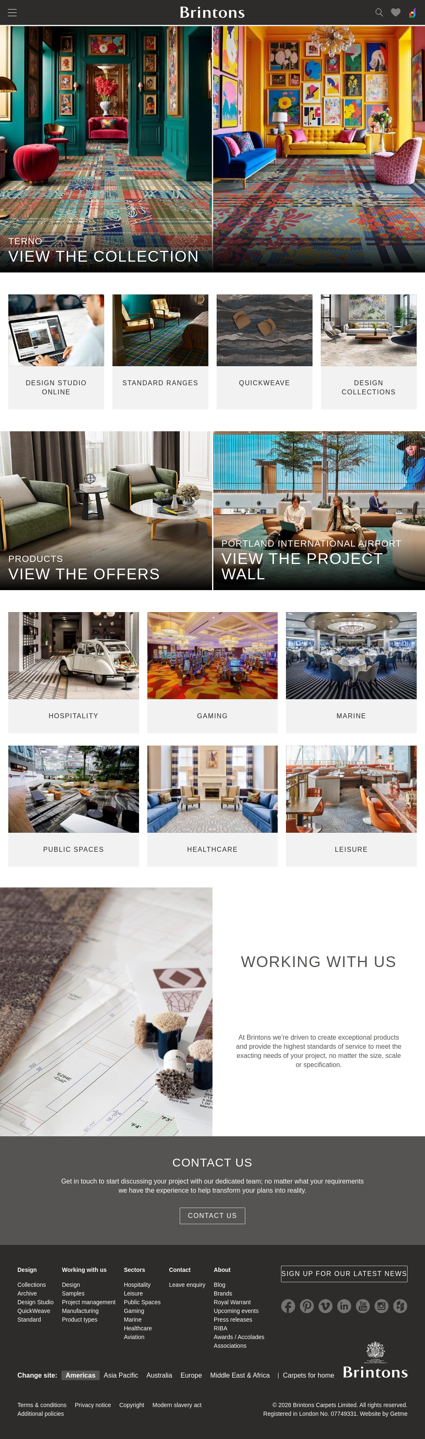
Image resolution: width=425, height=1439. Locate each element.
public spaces (73, 849)
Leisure (133, 1293)
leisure (351, 849)
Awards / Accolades (239, 1337)
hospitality (73, 716)
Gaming (134, 1311)
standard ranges (160, 382)
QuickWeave (33, 1311)
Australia (159, 1375)
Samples (73, 1293)
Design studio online (56, 387)
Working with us (84, 1269)
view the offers (84, 574)
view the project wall (302, 566)
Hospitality (137, 1284)
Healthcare (138, 1328)
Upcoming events (236, 1311)
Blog (219, 1284)
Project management (88, 1302)
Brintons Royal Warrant (375, 1359)
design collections (369, 387)
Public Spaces (142, 1302)
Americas (80, 1375)
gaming (212, 716)
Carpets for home (309, 1375)
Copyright (131, 1405)
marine (351, 716)
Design (27, 1269)
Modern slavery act (176, 1405)
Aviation (134, 1337)
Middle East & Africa (240, 1375)
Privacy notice (93, 1405)
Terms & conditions (41, 1405)
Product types (80, 1319)
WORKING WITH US (318, 961)
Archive (27, 1293)
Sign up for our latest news (344, 1273)
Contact (180, 1269)
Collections (31, 1284)
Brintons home (212, 12)
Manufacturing (80, 1311)
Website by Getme (384, 1413)
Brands (223, 1293)
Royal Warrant (232, 1302)
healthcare (212, 849)
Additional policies (40, 1413)
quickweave (264, 382)
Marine (133, 1319)
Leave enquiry (187, 1284)
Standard (29, 1319)
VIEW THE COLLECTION (103, 256)
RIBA (220, 1328)
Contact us (212, 1215)
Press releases (233, 1319)
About (222, 1269)
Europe (191, 1375)
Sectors (134, 1269)
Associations (230, 1345)
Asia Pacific (121, 1375)
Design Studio (35, 1302)
